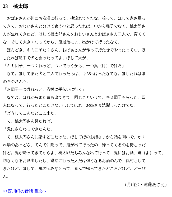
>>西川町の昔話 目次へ (25, 191)
